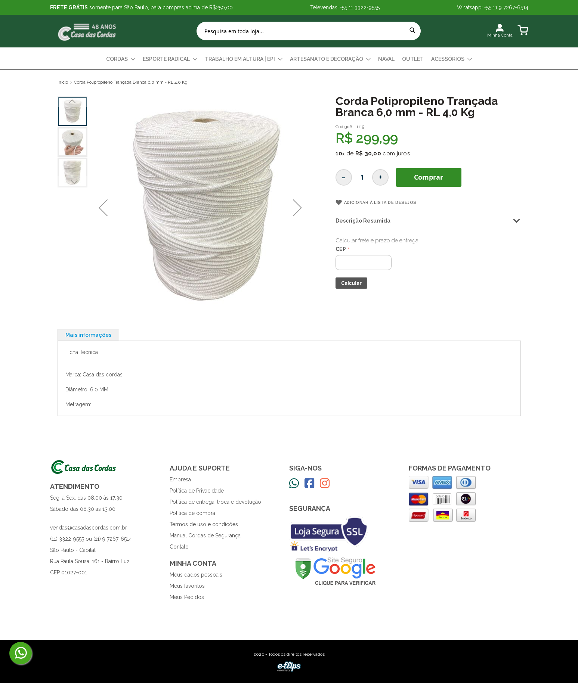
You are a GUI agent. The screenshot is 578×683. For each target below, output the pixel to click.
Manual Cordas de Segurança (205, 535)
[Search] (412, 30)
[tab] (88, 335)
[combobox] (309, 31)
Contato (179, 547)
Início (63, 82)
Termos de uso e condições (204, 524)
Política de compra (192, 513)
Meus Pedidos (187, 597)
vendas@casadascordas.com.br (88, 528)
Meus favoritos (187, 586)
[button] (103, 208)
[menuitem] (120, 59)
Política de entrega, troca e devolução (215, 502)
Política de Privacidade (197, 491)
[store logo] (87, 31)
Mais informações (88, 335)
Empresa (180, 479)
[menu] (289, 59)
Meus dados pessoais (196, 575)
